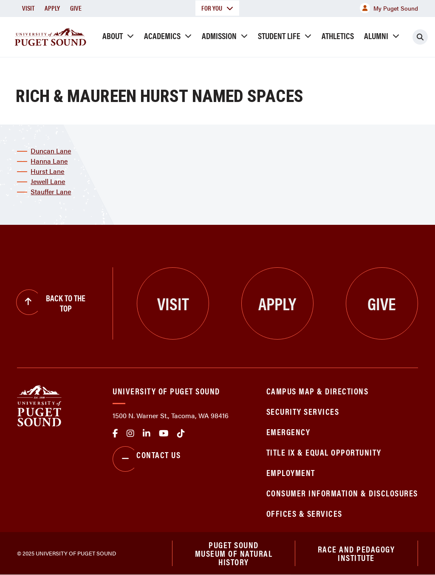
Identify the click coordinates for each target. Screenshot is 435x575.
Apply (52, 8)
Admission (219, 35)
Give (76, 8)
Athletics (338, 35)
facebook (115, 433)
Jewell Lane (48, 181)
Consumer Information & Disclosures (342, 493)
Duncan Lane (51, 151)
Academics (162, 35)
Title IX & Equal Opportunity (323, 452)
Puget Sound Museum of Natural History (234, 553)
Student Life (279, 35)
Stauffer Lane (51, 191)
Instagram (130, 433)
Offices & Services (304, 513)
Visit (28, 8)
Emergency (288, 431)
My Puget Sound (389, 8)
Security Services (302, 411)
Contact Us (147, 459)
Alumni (376, 35)
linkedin (146, 433)
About (112, 35)
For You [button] (217, 8)
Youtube (164, 433)
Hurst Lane (47, 171)
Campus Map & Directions (317, 391)
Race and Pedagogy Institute (356, 553)
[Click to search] (420, 37)
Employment (290, 472)
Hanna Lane (49, 161)
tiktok (181, 433)
